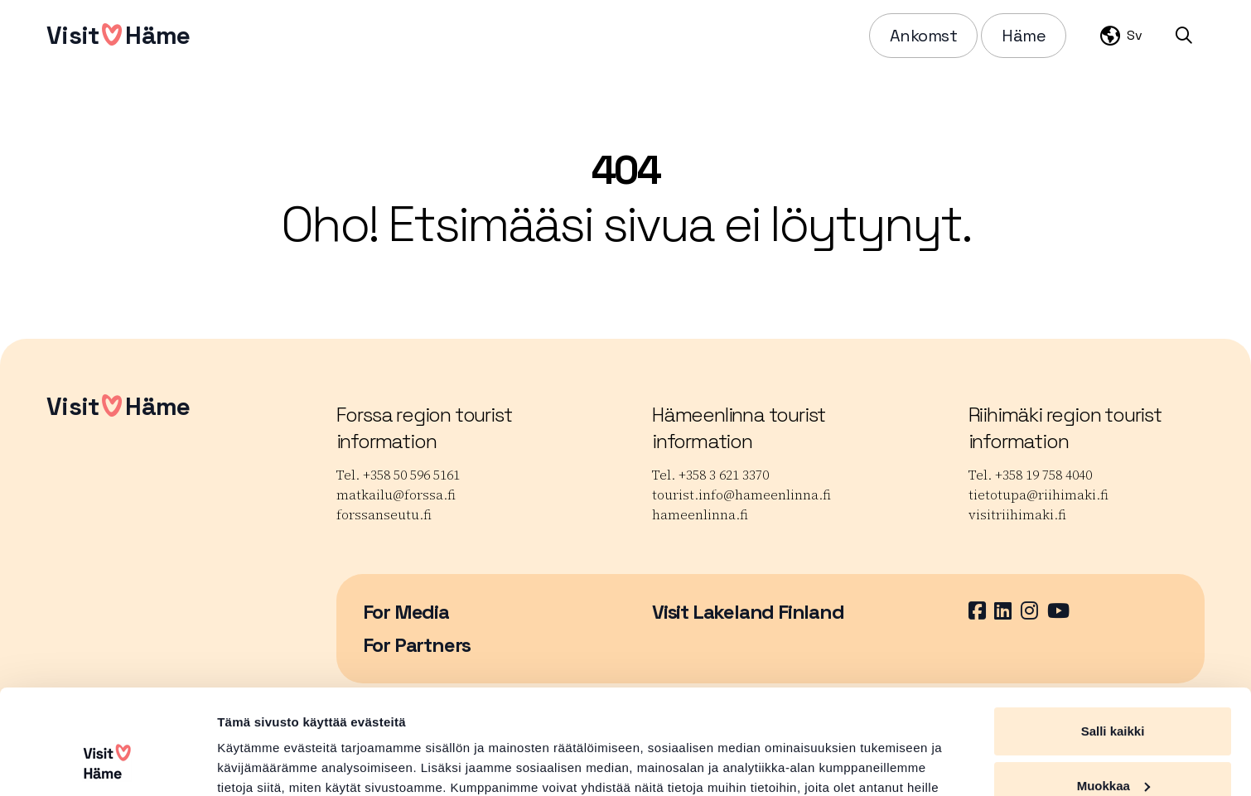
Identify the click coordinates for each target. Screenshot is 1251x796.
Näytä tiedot (253, 763)
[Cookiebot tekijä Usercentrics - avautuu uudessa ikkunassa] (107, 763)
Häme (1024, 35)
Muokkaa (1113, 695)
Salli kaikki (1113, 641)
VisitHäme (118, 35)
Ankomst (924, 35)
